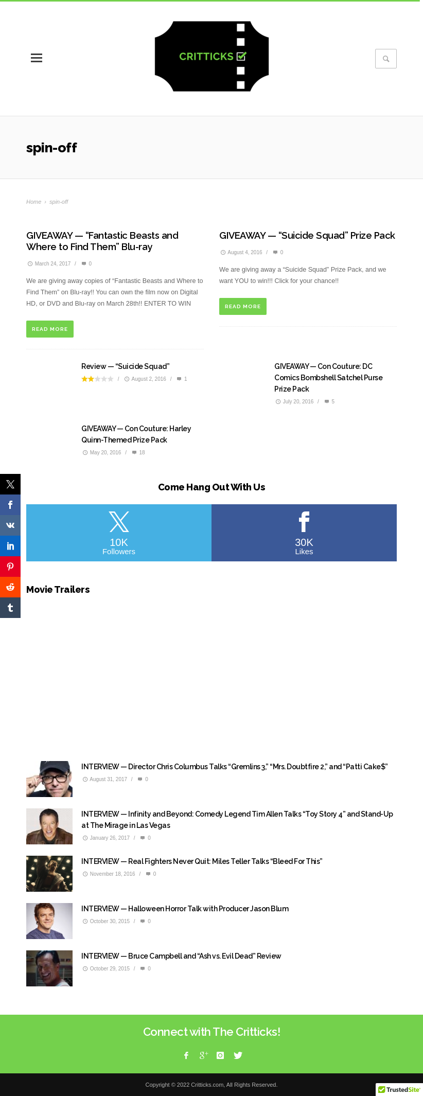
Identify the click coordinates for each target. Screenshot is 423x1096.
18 (138, 452)
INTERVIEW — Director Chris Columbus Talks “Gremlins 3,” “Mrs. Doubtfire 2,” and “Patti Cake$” (234, 767)
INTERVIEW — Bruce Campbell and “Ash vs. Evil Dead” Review (181, 956)
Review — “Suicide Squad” (125, 366)
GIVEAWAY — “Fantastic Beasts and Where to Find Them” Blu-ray (102, 241)
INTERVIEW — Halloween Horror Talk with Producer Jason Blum (184, 909)
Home (33, 202)
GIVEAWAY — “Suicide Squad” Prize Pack (307, 235)
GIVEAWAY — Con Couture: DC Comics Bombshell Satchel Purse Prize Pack (328, 377)
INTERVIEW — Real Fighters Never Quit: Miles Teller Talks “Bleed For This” (202, 861)
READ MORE (50, 329)
